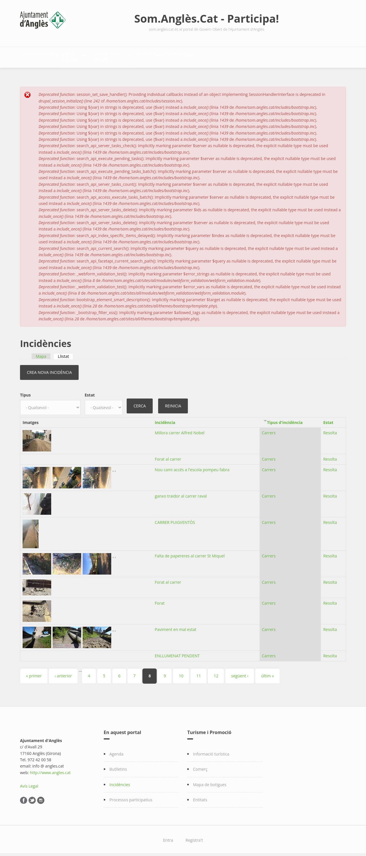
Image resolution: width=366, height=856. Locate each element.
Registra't (194, 837)
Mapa (41, 353)
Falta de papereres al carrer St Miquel (189, 552)
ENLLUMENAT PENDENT (177, 652)
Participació (226, 56)
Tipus (25, 392)
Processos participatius (131, 796)
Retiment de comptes (171, 56)
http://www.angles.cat (50, 769)
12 (216, 672)
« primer (34, 672)
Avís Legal (29, 783)
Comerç (200, 766)
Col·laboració (273, 56)
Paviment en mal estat (175, 626)
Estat (90, 392)
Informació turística (211, 751)
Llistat (65, 353)
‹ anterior (63, 672)
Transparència (64, 56)
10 (181, 672)
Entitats (200, 796)
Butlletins (118, 766)
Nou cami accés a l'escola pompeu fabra (192, 466)
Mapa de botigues (209, 781)
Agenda (117, 751)
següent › (239, 672)
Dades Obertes (114, 56)
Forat (159, 600)
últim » (267, 672)
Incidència (165, 419)
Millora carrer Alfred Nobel (179, 430)
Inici (31, 56)
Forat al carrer (168, 456)
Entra (168, 837)
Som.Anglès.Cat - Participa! (206, 18)
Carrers (269, 430)
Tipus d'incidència (285, 419)
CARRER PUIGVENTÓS (175, 519)
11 (198, 672)
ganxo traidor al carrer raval (181, 493)
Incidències (120, 781)
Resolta (330, 430)
